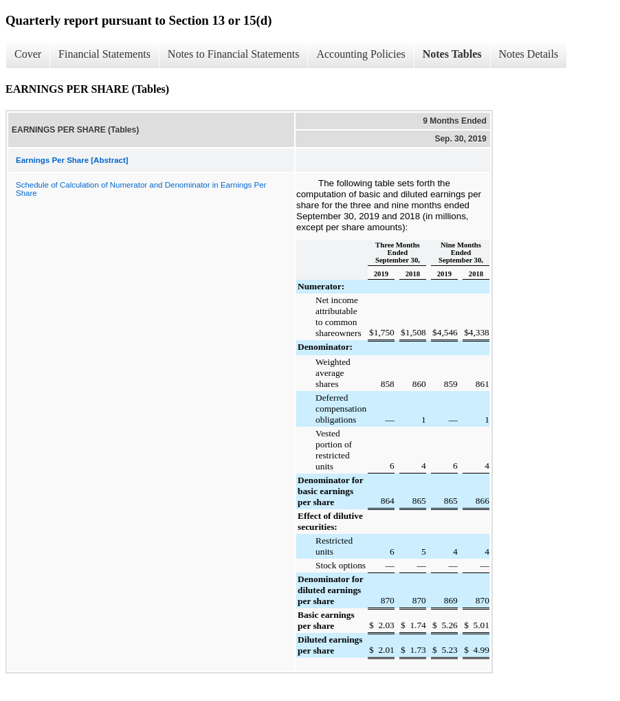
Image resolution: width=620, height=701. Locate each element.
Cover (27, 54)
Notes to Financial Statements (234, 54)
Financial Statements (104, 54)
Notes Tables (452, 54)
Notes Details (529, 54)
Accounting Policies (360, 54)
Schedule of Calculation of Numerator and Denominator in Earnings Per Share (141, 189)
